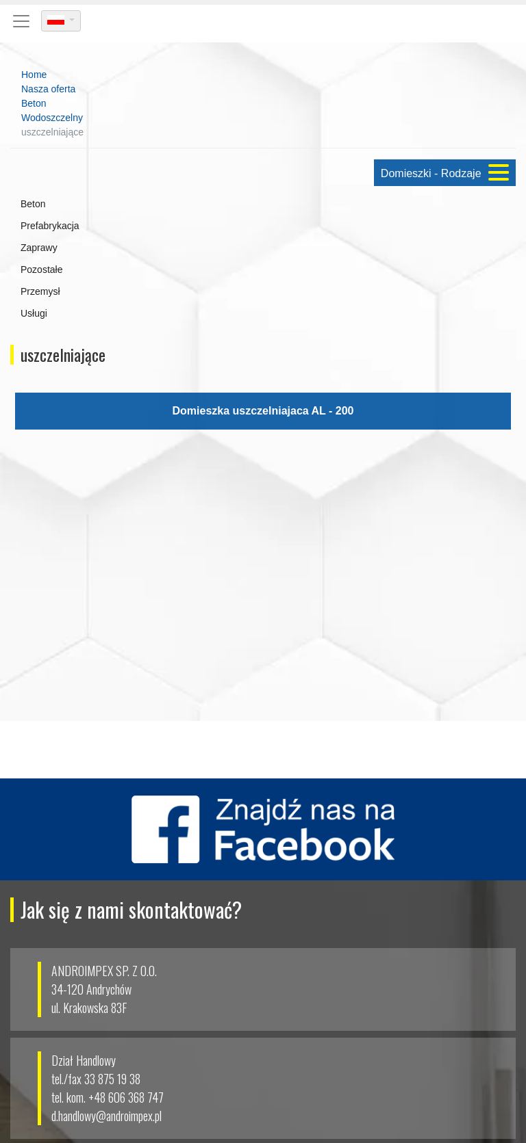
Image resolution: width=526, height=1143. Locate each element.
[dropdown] (61, 20)
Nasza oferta (48, 88)
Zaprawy (39, 247)
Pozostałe (41, 269)
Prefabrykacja (50, 225)
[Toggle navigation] (21, 21)
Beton (34, 103)
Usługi (34, 313)
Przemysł (40, 291)
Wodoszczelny (52, 117)
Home (34, 74)
